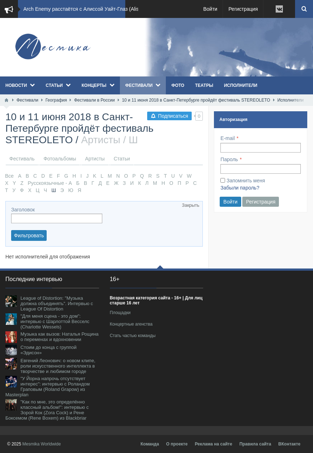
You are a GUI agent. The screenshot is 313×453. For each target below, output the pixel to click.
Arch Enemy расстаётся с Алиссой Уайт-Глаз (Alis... (83, 9)
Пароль (229, 159)
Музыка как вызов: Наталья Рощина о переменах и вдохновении (59, 336)
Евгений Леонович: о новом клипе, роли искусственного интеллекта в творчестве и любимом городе (57, 366)
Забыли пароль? (239, 188)
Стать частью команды (133, 335)
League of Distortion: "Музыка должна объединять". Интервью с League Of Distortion (56, 303)
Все (9, 176)
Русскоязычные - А (50, 183)
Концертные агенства (131, 324)
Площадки (120, 312)
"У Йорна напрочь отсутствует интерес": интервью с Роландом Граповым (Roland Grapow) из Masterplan (47, 386)
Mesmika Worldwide (41, 444)
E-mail (227, 138)
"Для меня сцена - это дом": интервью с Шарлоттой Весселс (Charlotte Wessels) (54, 321)
